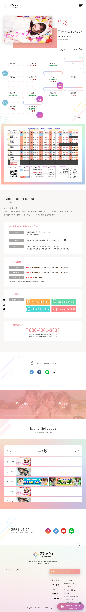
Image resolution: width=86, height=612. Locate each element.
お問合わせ (64, 571)
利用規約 (43, 336)
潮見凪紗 (13, 63)
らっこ (53, 77)
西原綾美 (73, 93)
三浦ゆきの (33, 106)
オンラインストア (69, 602)
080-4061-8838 (44, 330)
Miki (73, 63)
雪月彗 (12, 77)
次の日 (76, 49)
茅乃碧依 (73, 77)
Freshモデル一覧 (69, 584)
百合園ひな (33, 63)
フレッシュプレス (69, 599)
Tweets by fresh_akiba (13, 570)
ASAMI (33, 93)
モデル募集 (67, 587)
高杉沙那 (53, 93)
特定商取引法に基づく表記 (72, 596)
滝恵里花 (13, 106)
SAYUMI (12, 93)
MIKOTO (53, 63)
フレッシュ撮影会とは (70, 590)
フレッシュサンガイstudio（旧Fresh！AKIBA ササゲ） (45, 240)
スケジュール (68, 580)
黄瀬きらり (33, 77)
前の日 (66, 49)
